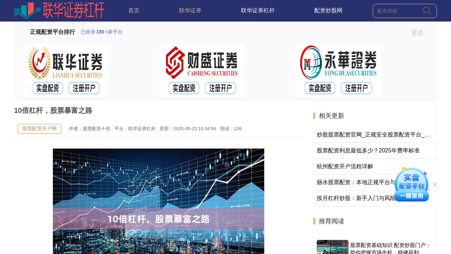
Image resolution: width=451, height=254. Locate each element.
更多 (420, 32)
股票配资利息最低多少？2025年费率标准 (368, 150)
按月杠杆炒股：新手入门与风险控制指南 (367, 198)
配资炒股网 (328, 10)
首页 (134, 10)
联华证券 (190, 10)
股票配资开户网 (39, 128)
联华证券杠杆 (258, 10)
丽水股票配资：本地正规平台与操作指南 (367, 182)
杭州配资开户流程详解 (345, 166)
